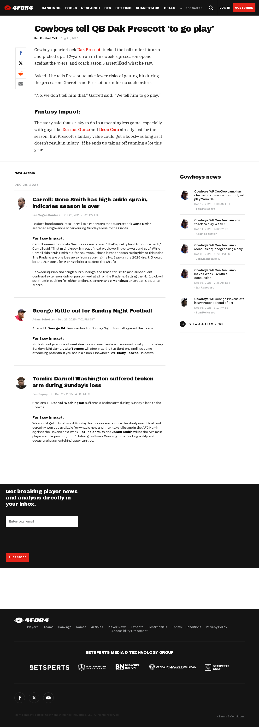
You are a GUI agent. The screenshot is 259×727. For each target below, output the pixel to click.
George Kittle (58, 328)
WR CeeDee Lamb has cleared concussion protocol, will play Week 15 (219, 195)
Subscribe (244, 7)
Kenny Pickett (75, 262)
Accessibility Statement (130, 631)
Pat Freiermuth (92, 432)
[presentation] (42, 540)
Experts (137, 627)
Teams (48, 627)
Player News (117, 627)
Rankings (51, 8)
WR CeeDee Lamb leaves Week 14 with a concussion (215, 274)
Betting (123, 8)
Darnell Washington (67, 403)
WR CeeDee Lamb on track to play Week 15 (217, 222)
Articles (97, 627)
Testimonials (157, 627)
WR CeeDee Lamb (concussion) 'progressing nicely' (218, 247)
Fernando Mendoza (111, 281)
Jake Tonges (73, 349)
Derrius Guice (76, 129)
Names (81, 627)
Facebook (20, 698)
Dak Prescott (89, 49)
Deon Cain (109, 129)
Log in (224, 7)
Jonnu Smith (122, 432)
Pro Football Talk (46, 38)
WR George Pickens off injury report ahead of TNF (219, 301)
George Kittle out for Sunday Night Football (92, 311)
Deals (169, 8)
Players (33, 627)
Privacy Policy (216, 627)
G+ (48, 698)
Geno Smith (142, 224)
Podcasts (194, 8)
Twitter (34, 698)
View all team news (206, 324)
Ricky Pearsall (129, 353)
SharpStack (148, 8)
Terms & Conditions (186, 627)
